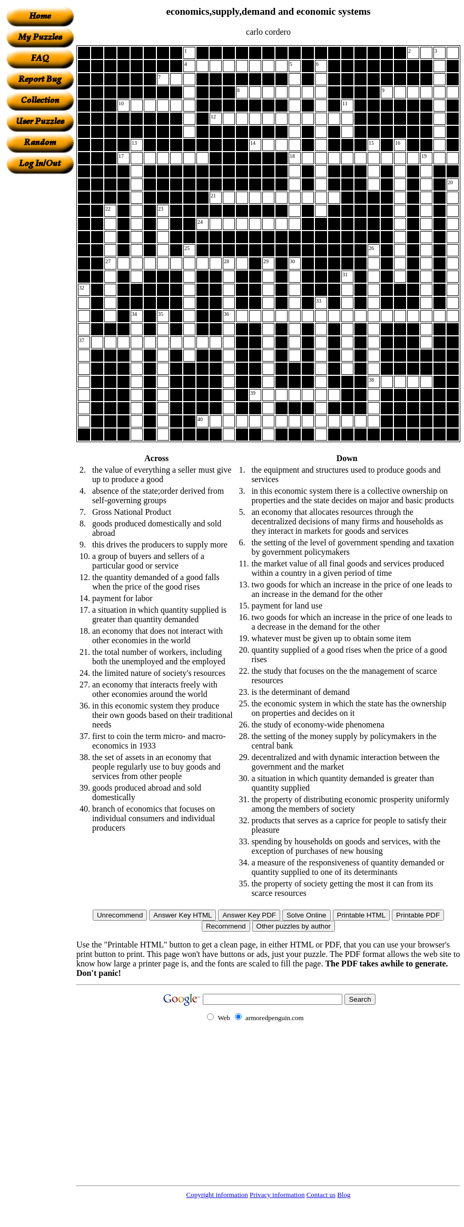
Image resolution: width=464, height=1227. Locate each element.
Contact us (321, 1195)
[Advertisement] (40, 332)
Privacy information (277, 1195)
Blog (343, 1195)
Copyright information (217, 1195)
